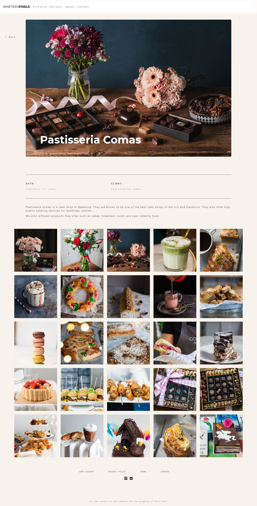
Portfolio (40, 6)
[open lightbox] (35, 250)
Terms (143, 471)
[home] (16, 7)
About (69, 6)
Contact (83, 6)
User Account (86, 471)
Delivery (56, 6)
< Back (10, 37)
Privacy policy (117, 471)
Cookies (164, 471)
